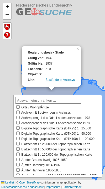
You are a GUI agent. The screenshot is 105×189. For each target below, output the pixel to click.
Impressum (53, 186)
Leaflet (7, 182)
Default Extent (7, 27)
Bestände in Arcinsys (60, 80)
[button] (78, 48)
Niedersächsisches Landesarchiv (22, 186)
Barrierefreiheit (71, 186)
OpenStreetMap (29, 182)
